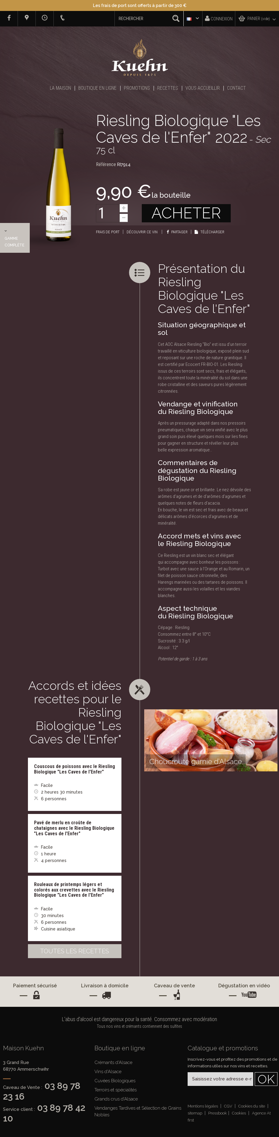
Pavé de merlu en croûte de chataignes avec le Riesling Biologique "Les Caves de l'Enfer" (74, 828)
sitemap (195, 1113)
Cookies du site (252, 1106)
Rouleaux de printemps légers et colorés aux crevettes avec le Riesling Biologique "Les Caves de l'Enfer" (74, 889)
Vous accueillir (202, 88)
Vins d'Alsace (107, 1071)
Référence (106, 164)
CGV (228, 1106)
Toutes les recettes (74, 951)
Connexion (219, 18)
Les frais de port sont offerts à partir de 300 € (139, 5)
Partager (177, 232)
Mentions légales (203, 1106)
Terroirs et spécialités (115, 1090)
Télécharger (209, 232)
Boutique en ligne (97, 88)
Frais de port (108, 232)
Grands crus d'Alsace (116, 1099)
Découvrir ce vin (142, 232)
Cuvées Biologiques (114, 1080)
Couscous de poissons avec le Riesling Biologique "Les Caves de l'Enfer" (74, 769)
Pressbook (217, 1113)
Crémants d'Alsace (113, 1062)
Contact (236, 88)
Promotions (137, 88)
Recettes (167, 88)
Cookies (239, 1113)
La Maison (60, 88)
